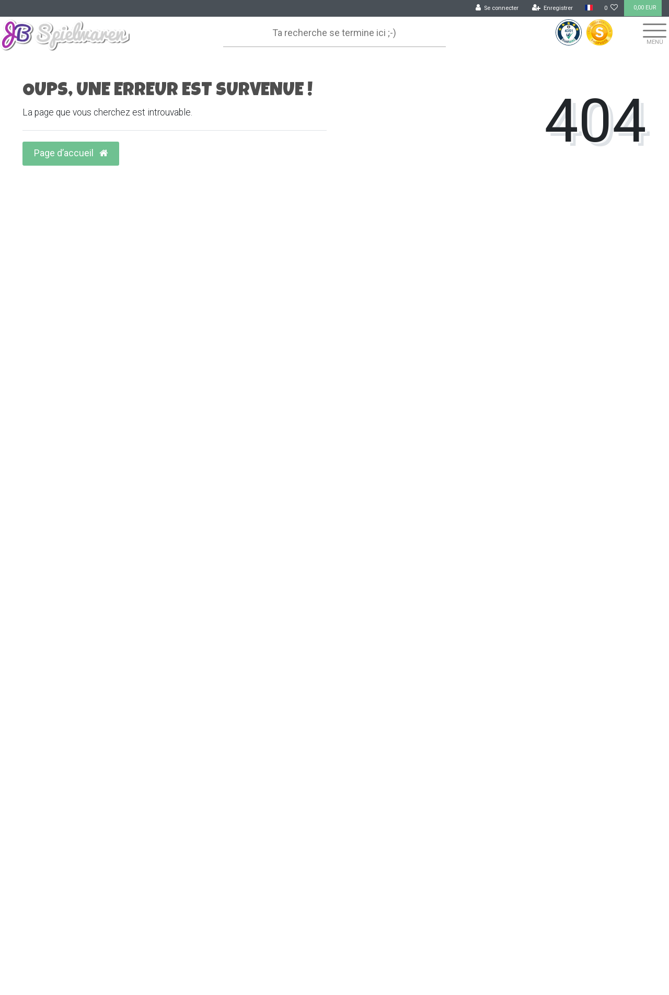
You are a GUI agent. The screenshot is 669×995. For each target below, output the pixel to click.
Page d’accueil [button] (71, 153)
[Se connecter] (497, 8)
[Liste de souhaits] (611, 8)
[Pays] (588, 8)
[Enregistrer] (552, 8)
